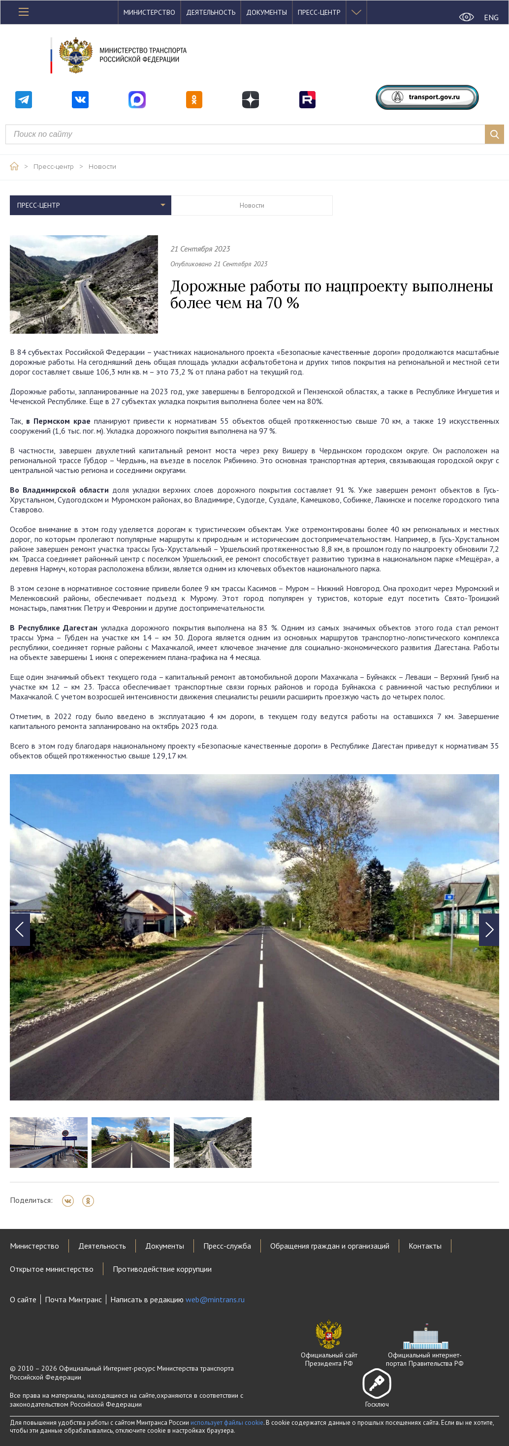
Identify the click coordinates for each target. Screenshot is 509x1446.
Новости (102, 167)
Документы (266, 12)
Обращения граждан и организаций (329, 1246)
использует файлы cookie (227, 1422)
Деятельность (210, 12)
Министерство (149, 12)
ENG (491, 17)
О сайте (23, 1299)
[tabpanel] (254, 937)
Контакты (425, 1246)
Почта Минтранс (73, 1299)
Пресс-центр (319, 12)
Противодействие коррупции (162, 1269)
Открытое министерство (52, 1269)
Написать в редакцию (177, 1299)
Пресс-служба (227, 1246)
